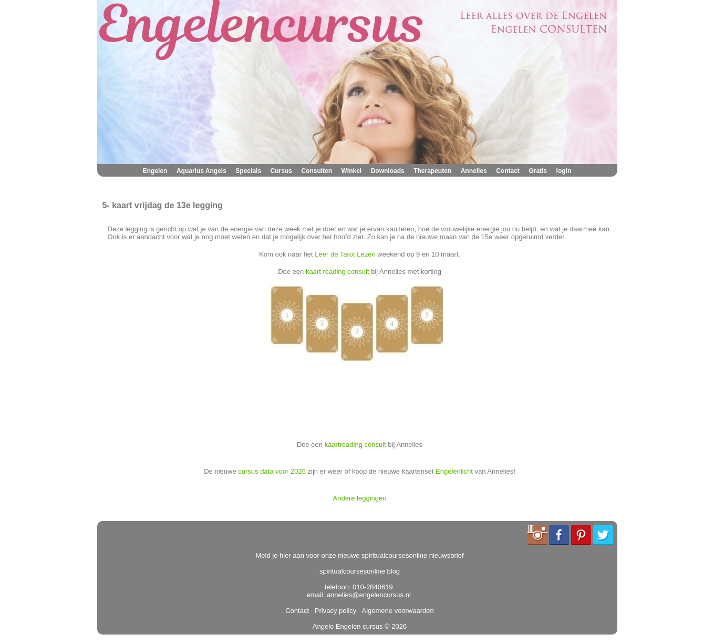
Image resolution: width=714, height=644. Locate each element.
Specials (248, 171)
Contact (508, 171)
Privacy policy (334, 611)
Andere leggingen (360, 498)
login (564, 171)
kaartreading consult (355, 444)
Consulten (316, 171)
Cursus (281, 171)
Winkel (352, 171)
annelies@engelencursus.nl (369, 595)
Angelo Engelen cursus (348, 626)
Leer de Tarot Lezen (345, 254)
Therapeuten (432, 171)
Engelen (155, 171)
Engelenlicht (454, 471)
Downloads (388, 171)
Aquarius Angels (201, 171)
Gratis (538, 171)
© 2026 (394, 626)
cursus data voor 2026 (272, 471)
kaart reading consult (337, 271)
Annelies (474, 171)
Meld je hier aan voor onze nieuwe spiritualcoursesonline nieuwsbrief (360, 555)
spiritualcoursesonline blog (359, 571)
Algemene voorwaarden (396, 611)
